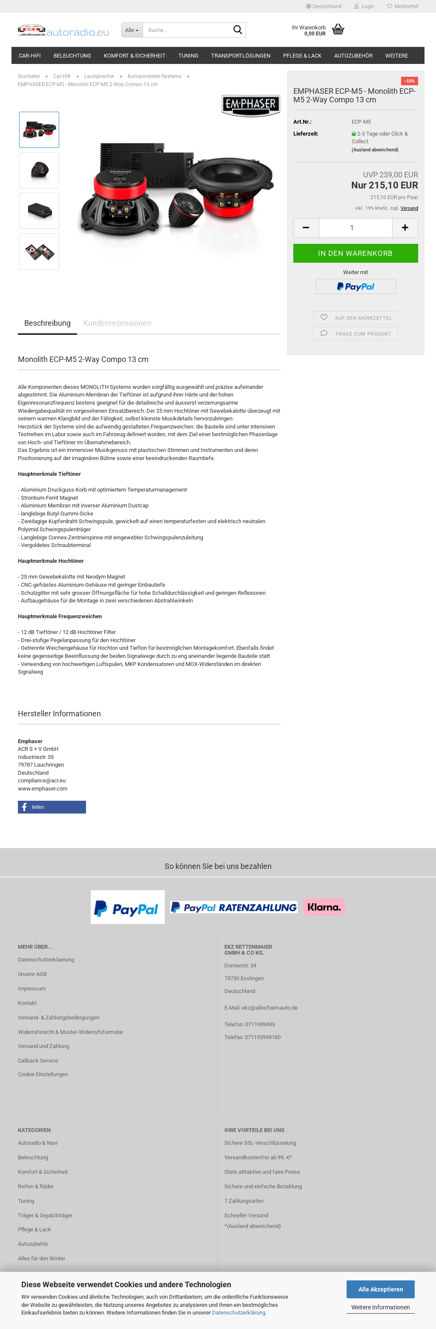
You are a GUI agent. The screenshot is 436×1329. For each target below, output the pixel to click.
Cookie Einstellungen (43, 1074)
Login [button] (364, 6)
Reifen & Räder (36, 1186)
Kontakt (27, 1003)
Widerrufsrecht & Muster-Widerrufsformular (70, 1032)
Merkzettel (402, 6)
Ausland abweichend (254, 1226)
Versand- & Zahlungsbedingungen (58, 1017)
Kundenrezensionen (117, 322)
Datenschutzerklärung (238, 1312)
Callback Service (38, 1060)
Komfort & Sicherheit (135, 55)
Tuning (188, 55)
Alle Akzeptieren (381, 1289)
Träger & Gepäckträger (45, 1215)
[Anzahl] (356, 227)
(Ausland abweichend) (375, 150)
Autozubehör (353, 55)
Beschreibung (47, 322)
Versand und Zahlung (43, 1046)
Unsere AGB (32, 974)
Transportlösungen (240, 55)
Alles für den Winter (41, 1258)
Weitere (396, 55)
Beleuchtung (72, 55)
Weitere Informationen (380, 1307)
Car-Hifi (30, 55)
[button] (324, 6)
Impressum (32, 988)
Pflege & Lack (302, 55)
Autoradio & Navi (37, 1143)
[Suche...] (132, 30)
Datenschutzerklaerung (46, 959)
